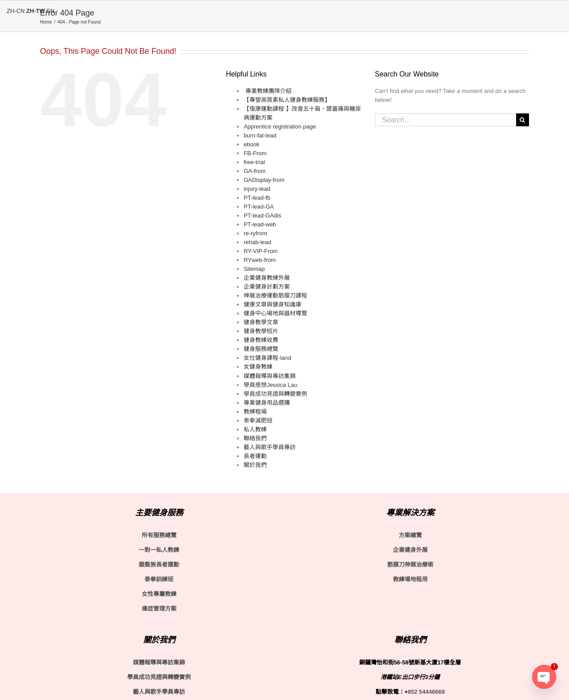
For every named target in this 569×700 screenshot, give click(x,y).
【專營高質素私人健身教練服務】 (287, 100)
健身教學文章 (261, 322)
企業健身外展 (410, 550)
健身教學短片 (261, 331)
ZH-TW (35, 11)
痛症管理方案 (159, 608)
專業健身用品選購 (267, 402)
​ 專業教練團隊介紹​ (268, 91)
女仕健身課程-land (267, 357)
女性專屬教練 (159, 594)
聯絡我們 (255, 438)
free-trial (254, 162)
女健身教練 (258, 366)
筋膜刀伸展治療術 (410, 564)
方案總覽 (410, 535)
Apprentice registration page (280, 126)
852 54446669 (426, 691)
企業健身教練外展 (267, 277)
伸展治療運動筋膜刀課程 (275, 295)
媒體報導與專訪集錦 (270, 376)
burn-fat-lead (260, 135)
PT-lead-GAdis (262, 215)
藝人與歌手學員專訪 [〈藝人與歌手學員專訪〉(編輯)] (159, 691)
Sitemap (254, 269)
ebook (251, 144)
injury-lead (257, 188)
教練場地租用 (410, 579)
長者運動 (255, 456)
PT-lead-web (260, 224)
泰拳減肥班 (258, 420)
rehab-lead (257, 242)
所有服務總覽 (159, 535)
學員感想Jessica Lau (270, 385)
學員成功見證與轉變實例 (275, 393)
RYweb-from (260, 260)
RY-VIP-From (261, 251)
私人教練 (255, 429)
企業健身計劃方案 (267, 286)
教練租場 (255, 411)
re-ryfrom (255, 233)
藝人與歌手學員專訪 (270, 447)
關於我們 (255, 465)
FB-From (255, 153)
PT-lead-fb (257, 197)
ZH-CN (15, 11)
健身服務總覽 (261, 349)
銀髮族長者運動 (159, 564)
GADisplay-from (264, 180)
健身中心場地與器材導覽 (275, 313)
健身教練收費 (261, 340)
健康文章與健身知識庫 (272, 304)
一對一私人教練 (159, 550)
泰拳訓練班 (158, 579)
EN (51, 11)
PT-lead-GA (259, 206)
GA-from (254, 171)
